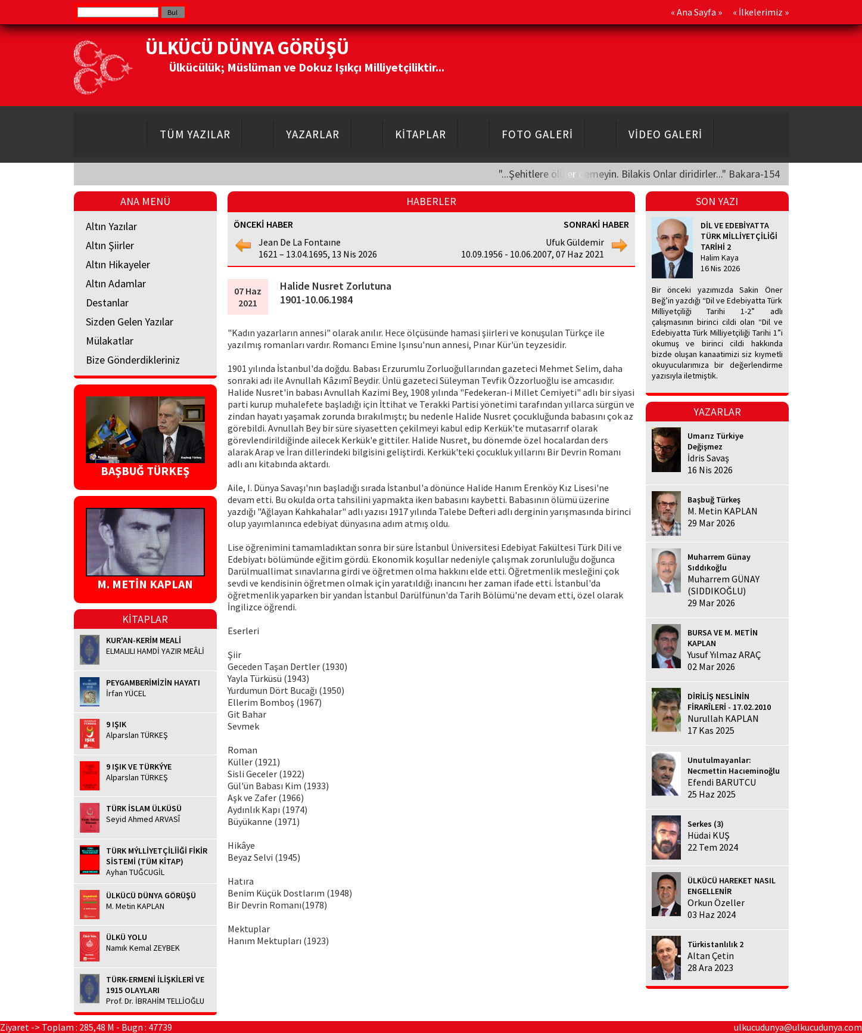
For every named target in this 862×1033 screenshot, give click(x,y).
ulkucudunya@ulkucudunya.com (798, 1027)
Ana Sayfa (696, 12)
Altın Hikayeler (118, 264)
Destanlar (107, 302)
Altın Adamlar (116, 283)
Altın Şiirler (110, 245)
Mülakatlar (109, 341)
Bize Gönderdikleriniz (133, 360)
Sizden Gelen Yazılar (129, 321)
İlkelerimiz (761, 12)
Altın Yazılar (111, 226)
